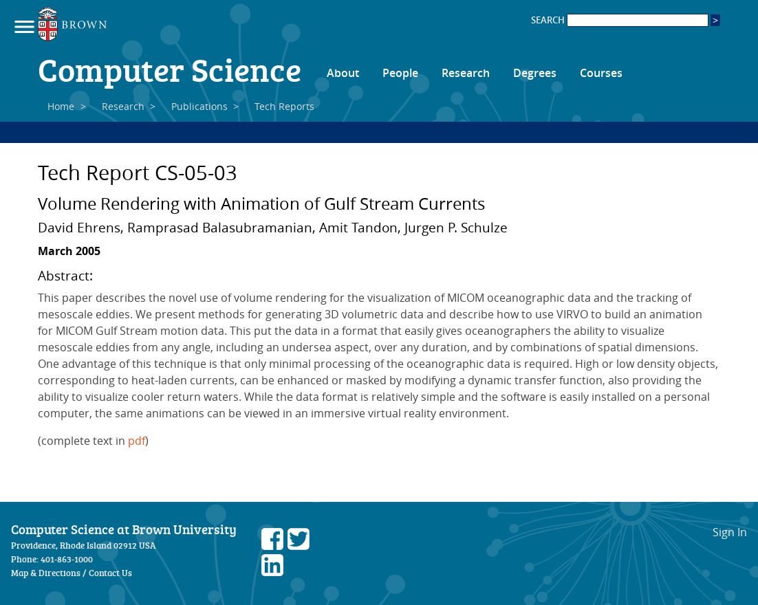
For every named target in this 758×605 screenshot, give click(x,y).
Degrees (534, 72)
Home (60, 106)
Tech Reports (284, 106)
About (343, 72)
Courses (601, 72)
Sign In (730, 532)
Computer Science (169, 68)
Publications (199, 106)
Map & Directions (45, 572)
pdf (136, 440)
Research (466, 72)
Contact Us (110, 572)
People (400, 72)
